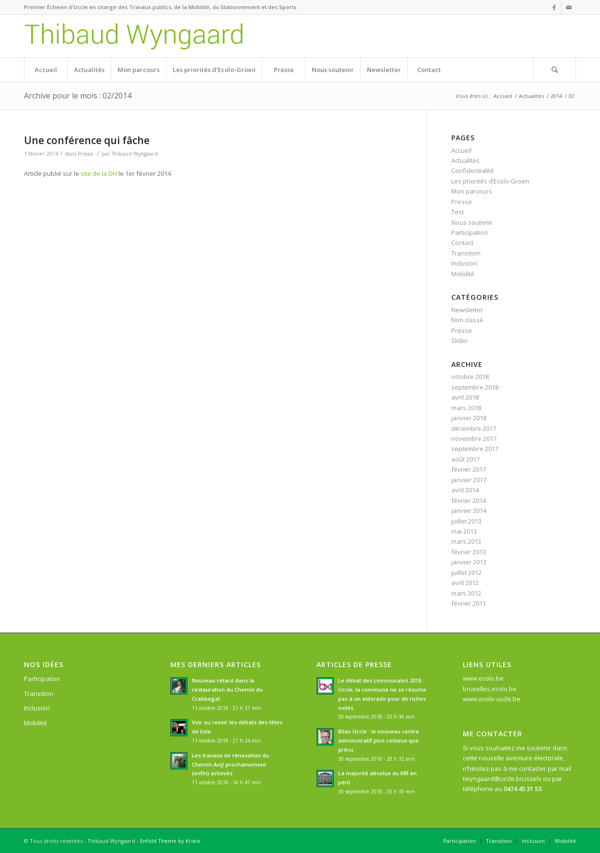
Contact (462, 242)
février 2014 (468, 500)
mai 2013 (464, 531)
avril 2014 (465, 490)
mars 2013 (466, 541)
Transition (466, 253)
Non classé (467, 320)
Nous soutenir (472, 222)
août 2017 (465, 459)
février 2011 (468, 603)
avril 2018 (465, 397)
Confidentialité (472, 170)
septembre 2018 (474, 387)
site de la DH (99, 173)
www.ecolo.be (483, 678)
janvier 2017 (468, 479)
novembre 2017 (473, 438)
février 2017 (468, 469)
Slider (459, 340)
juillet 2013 (466, 521)
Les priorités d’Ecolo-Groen (490, 181)
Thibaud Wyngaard (135, 153)
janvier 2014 (468, 510)
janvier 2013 (468, 562)
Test (457, 211)
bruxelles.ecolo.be (490, 688)
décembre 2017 (473, 428)
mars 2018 (466, 407)
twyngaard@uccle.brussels (502, 778)
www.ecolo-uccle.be (491, 699)
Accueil (503, 95)
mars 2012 (466, 593)
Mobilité (462, 273)
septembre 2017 (474, 448)
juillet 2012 (466, 572)
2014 (556, 95)
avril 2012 (465, 582)
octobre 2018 (470, 376)
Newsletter (467, 309)
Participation (469, 232)
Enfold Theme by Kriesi (170, 840)
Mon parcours (471, 191)
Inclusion (464, 263)
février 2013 (468, 552)
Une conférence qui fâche (87, 140)
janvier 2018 (468, 418)
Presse (86, 153)
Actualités (531, 95)
